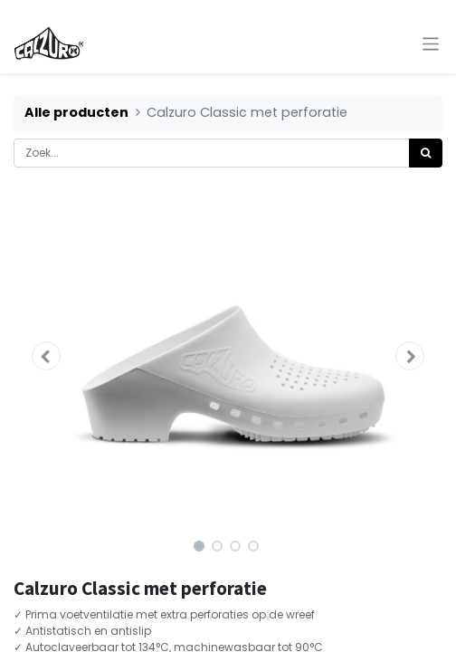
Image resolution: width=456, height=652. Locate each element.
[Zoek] (425, 153)
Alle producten (76, 112)
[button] (46, 356)
